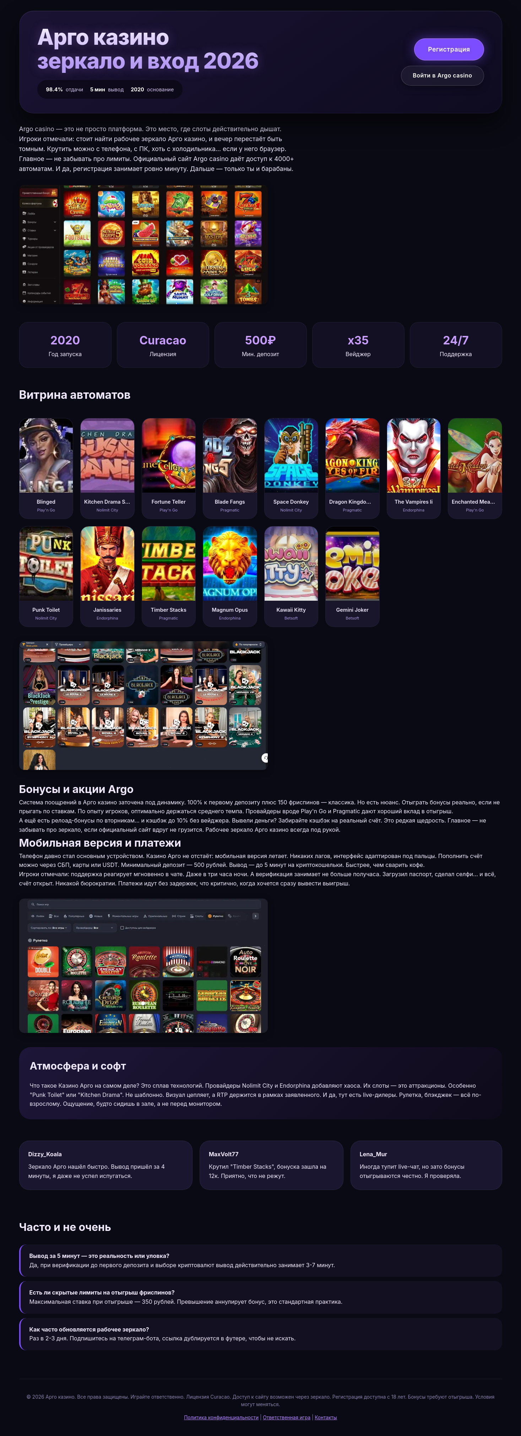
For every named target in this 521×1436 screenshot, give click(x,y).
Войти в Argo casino (442, 75)
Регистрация (449, 49)
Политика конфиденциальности (221, 1417)
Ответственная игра (286, 1417)
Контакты (326, 1417)
